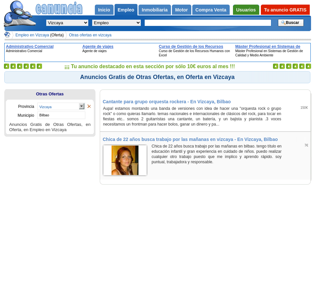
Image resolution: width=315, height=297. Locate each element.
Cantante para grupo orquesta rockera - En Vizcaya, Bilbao (167, 101)
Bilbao (44, 115)
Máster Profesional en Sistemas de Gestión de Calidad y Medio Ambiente (270, 46)
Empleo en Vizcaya (39, 35)
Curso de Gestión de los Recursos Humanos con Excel (191, 46)
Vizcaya (45, 107)
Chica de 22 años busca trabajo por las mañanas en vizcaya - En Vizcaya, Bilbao (190, 139)
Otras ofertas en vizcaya (90, 35)
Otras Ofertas (50, 93)
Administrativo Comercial (29, 46)
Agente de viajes (98, 46)
